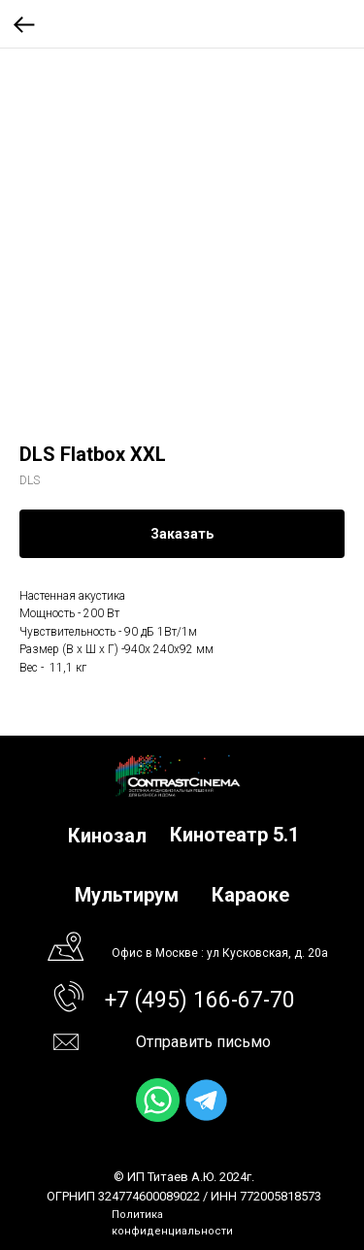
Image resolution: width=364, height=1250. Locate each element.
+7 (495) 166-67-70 (200, 1000)
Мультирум (127, 894)
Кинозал (107, 835)
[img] (158, 1100)
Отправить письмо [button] (203, 1042)
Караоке (250, 894)
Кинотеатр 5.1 (234, 834)
